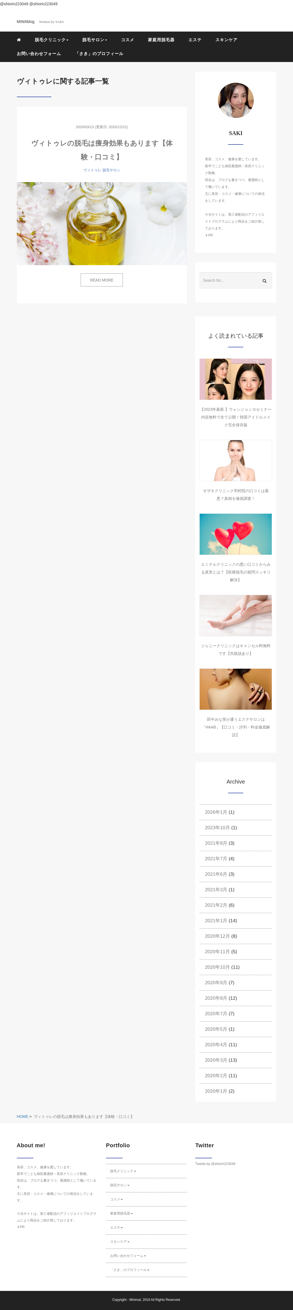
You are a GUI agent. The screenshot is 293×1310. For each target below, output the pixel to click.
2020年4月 (216, 1044)
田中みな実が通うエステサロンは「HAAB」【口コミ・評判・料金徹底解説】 (236, 727)
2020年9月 (216, 982)
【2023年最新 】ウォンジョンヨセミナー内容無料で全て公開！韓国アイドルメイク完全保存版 (235, 417)
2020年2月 (216, 1075)
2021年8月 (216, 843)
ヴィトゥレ (92, 170)
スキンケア (226, 39)
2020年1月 (216, 1091)
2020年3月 (216, 1060)
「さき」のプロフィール (99, 53)
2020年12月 (217, 936)
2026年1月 (216, 812)
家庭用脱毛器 (161, 39)
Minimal (135, 1300)
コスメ (127, 39)
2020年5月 (216, 1029)
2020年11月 (217, 951)
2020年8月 (216, 998)
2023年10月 (217, 827)
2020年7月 (216, 1013)
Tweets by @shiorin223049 (215, 1164)
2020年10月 (217, 967)
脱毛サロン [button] (94, 39)
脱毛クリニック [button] (51, 39)
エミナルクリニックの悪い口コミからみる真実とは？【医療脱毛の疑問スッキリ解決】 (236, 572)
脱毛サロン (111, 170)
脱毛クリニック (123, 1171)
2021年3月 (216, 889)
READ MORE (101, 280)
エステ (195, 39)
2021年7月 (216, 858)
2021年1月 (216, 920)
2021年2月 (216, 905)
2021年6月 (216, 874)
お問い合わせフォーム (39, 53)
